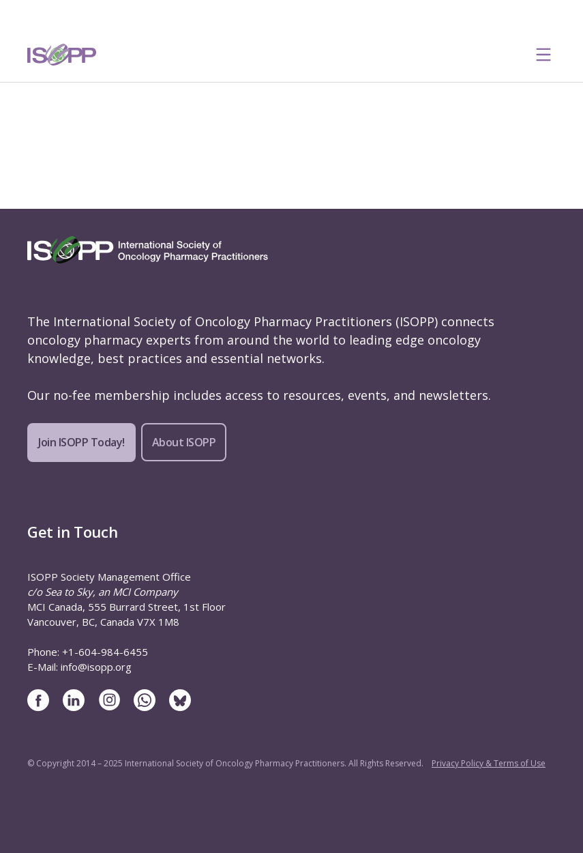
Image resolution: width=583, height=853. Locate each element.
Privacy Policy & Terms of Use (488, 763)
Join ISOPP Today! (81, 442)
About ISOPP (184, 442)
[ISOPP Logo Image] (62, 55)
